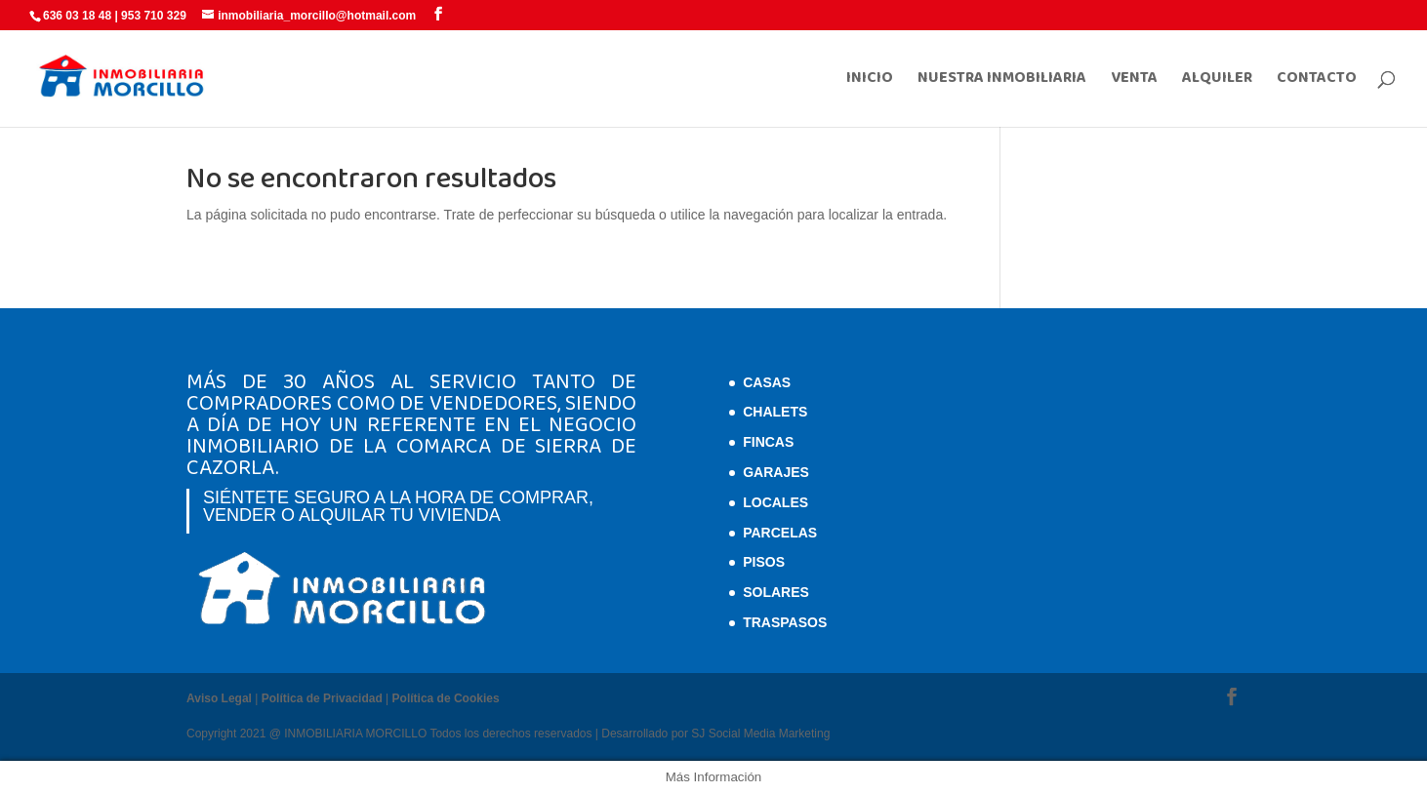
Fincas (768, 442)
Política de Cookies (446, 698)
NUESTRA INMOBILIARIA (1001, 80)
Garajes (776, 472)
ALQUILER (1217, 80)
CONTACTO (1317, 80)
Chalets (775, 411)
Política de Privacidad (322, 698)
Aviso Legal (219, 698)
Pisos (764, 562)
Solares (776, 592)
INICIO (869, 80)
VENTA (1134, 80)
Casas (767, 382)
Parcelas (780, 532)
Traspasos (785, 622)
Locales (775, 502)
